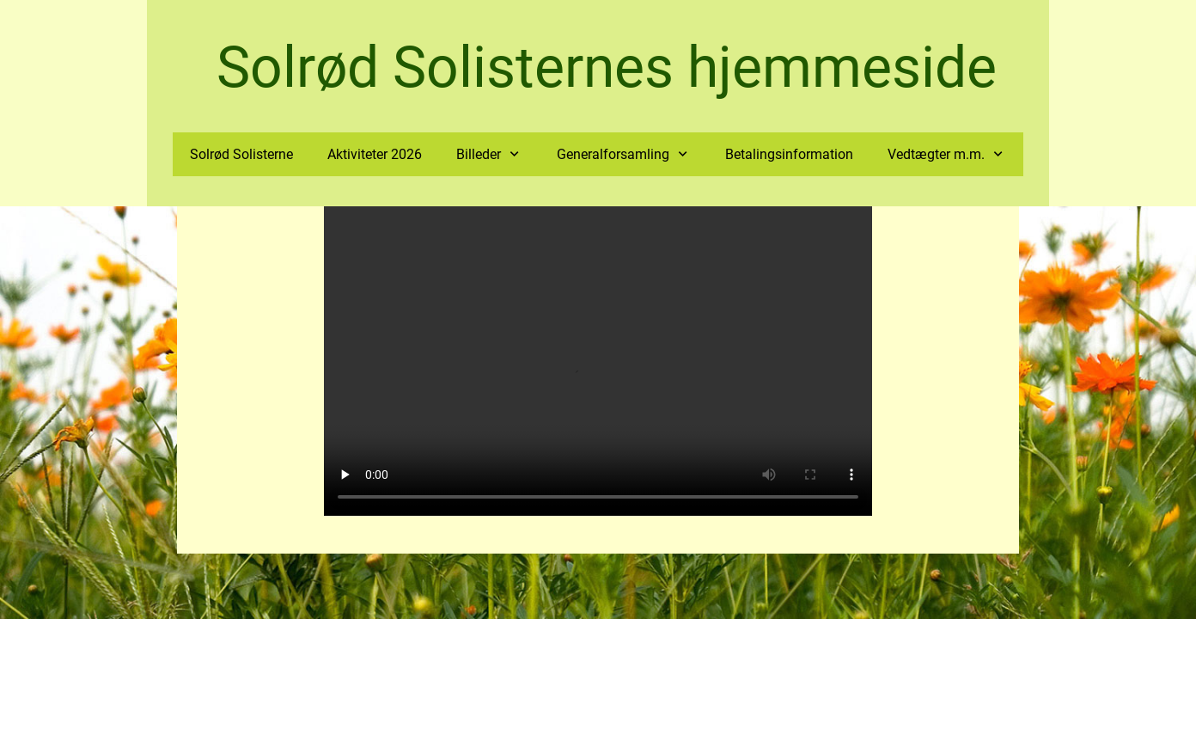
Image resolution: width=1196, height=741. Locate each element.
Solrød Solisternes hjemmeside (607, 67)
